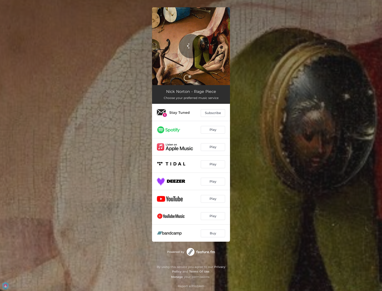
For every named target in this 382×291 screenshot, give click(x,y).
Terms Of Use (199, 271)
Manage (177, 277)
